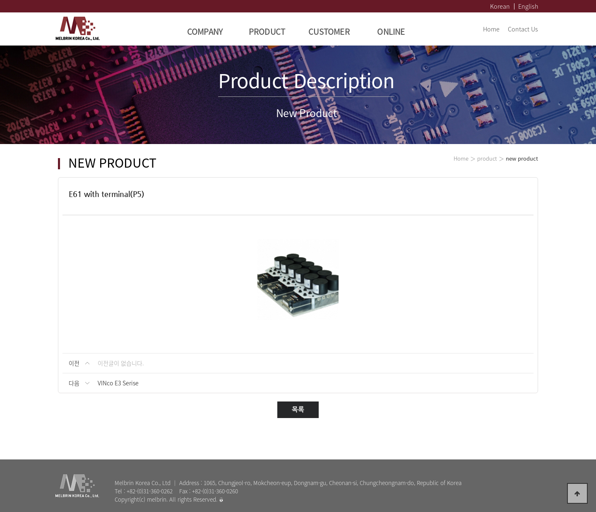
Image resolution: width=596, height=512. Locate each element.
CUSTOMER (329, 31)
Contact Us (523, 29)
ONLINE (391, 31)
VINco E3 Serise (118, 383)
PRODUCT (267, 31)
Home (491, 29)
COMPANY (205, 31)
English (528, 6)
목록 (298, 409)
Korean (500, 6)
